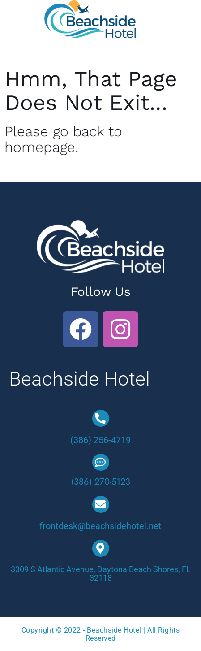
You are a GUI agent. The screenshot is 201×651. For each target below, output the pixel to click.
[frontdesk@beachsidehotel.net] (100, 504)
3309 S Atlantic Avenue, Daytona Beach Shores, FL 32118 (101, 573)
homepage (39, 147)
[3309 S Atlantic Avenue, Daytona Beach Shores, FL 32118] (100, 548)
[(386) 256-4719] (100, 418)
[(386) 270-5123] (100, 462)
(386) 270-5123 (100, 481)
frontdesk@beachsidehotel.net (100, 526)
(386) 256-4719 (100, 439)
